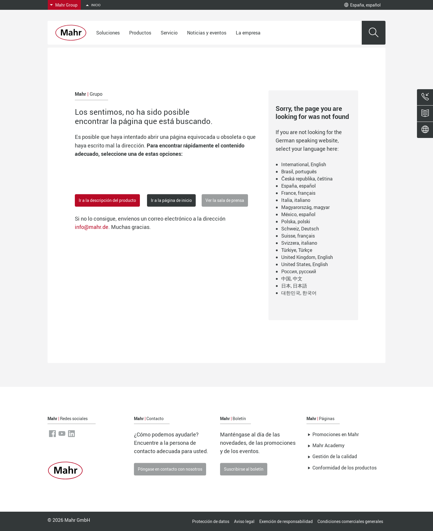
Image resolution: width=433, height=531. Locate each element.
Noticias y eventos (206, 32)
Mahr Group (66, 5)
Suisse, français (298, 235)
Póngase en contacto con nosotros (170, 469)
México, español (298, 214)
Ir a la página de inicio (171, 200)
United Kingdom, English (307, 257)
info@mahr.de (91, 226)
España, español (362, 5)
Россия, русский (298, 271)
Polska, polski (295, 221)
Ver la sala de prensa (225, 200)
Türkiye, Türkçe (296, 250)
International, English (303, 164)
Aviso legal (244, 521)
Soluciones (108, 32)
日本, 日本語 (294, 285)
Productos (140, 32)
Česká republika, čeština (307, 178)
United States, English (304, 264)
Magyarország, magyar (305, 207)
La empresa (248, 32)
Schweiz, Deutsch (300, 228)
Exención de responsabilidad (286, 521)
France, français (298, 193)
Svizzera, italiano (299, 243)
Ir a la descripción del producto (107, 200)
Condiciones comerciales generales (350, 521)
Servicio (169, 32)
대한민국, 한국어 (299, 293)
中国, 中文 (291, 278)
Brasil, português (299, 171)
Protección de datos (210, 521)
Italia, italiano (295, 200)
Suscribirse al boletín (243, 469)
